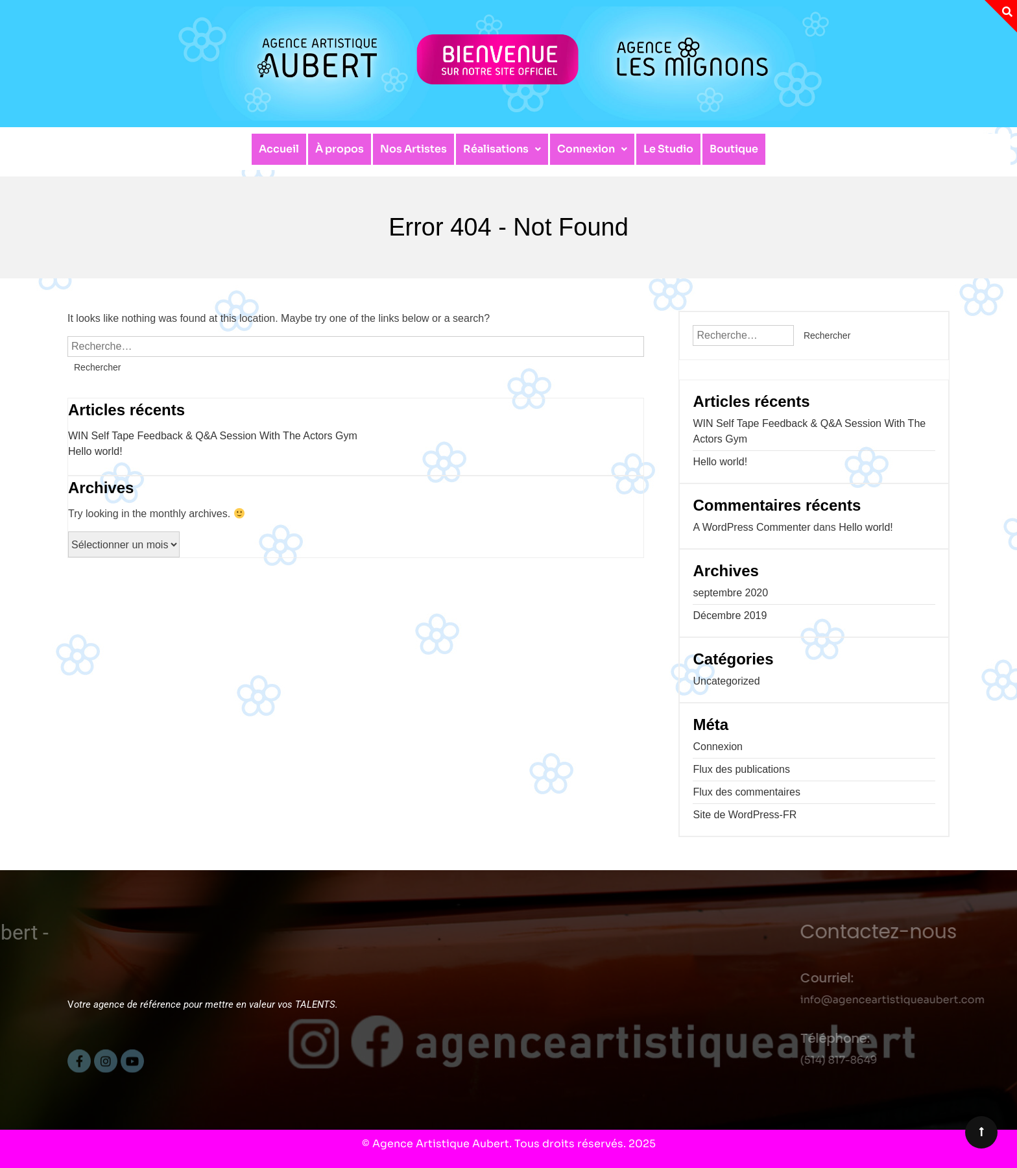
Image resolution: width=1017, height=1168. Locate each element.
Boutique (734, 149)
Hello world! (95, 451)
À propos (339, 149)
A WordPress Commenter (751, 527)
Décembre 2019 (730, 615)
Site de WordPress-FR (744, 814)
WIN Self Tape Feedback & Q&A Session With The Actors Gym (212, 435)
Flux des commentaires (746, 791)
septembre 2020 (730, 592)
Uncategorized (726, 681)
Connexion (592, 149)
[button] (502, 149)
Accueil (279, 149)
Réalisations (502, 149)
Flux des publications (741, 769)
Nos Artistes (413, 149)
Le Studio (668, 149)
